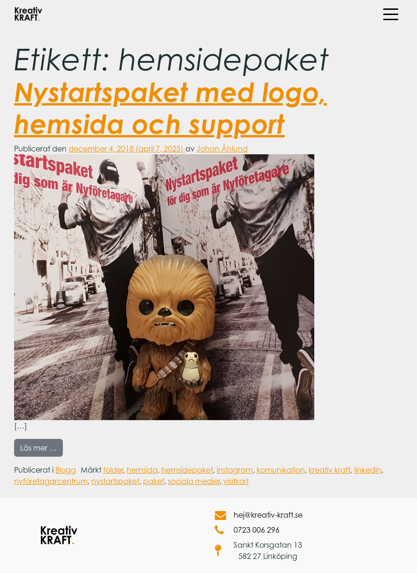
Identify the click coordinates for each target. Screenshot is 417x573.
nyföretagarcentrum (51, 481)
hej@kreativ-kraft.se (259, 514)
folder (113, 470)
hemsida (142, 470)
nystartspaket (115, 481)
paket (153, 481)
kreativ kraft (329, 470)
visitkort (236, 481)
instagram (235, 470)
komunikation (281, 470)
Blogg (65, 470)
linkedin (367, 470)
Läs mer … (41, 447)
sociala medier (194, 481)
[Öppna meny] (390, 14)
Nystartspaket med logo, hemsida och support (170, 107)
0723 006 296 (247, 529)
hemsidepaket (187, 470)
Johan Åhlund (222, 148)
